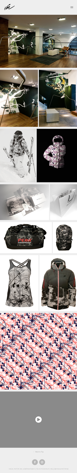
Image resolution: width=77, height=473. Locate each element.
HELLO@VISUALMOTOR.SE (59, 469)
